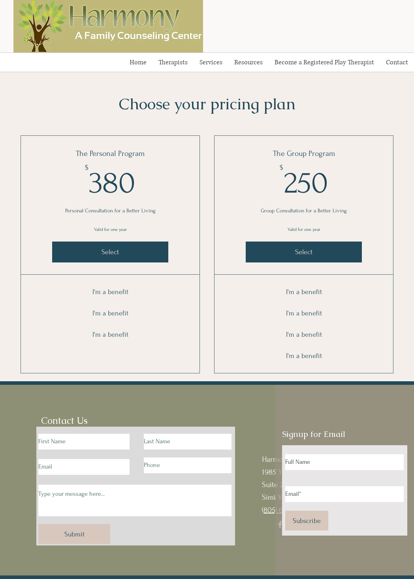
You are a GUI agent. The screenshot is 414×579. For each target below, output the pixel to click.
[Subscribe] (306, 520)
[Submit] (74, 534)
